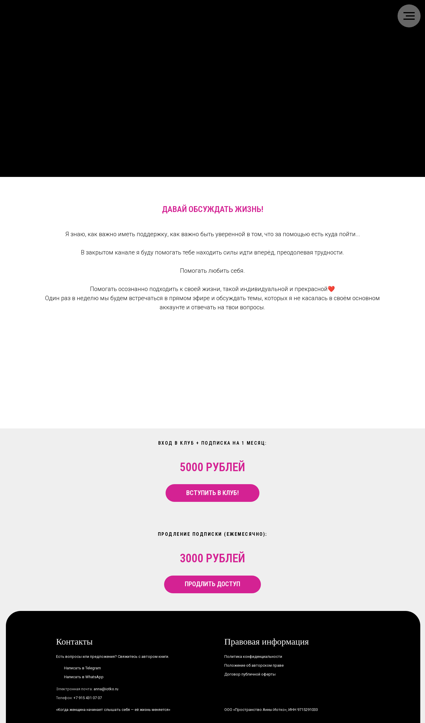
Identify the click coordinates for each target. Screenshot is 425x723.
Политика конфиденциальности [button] (253, 656)
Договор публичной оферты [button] (250, 674)
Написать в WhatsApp (84, 677)
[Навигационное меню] (409, 16)
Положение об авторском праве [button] (254, 665)
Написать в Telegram (82, 668)
